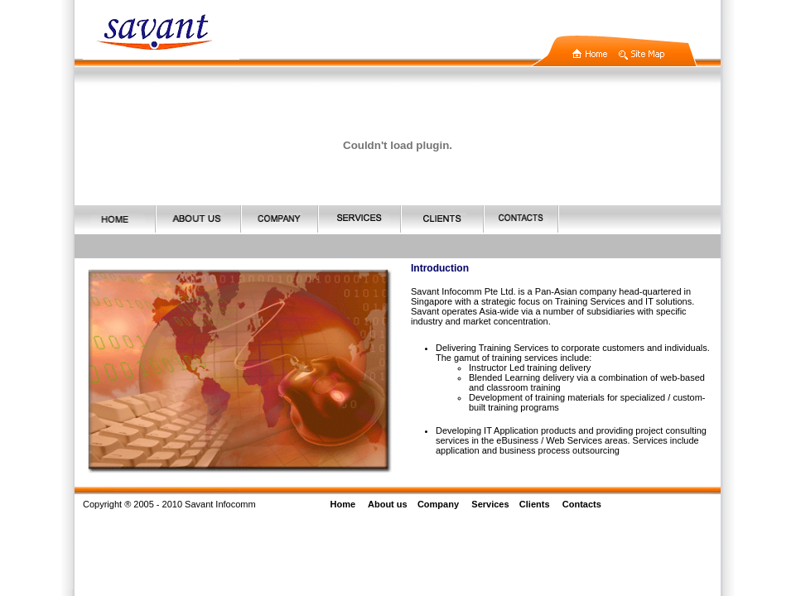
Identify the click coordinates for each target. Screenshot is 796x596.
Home (343, 504)
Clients (534, 504)
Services (490, 504)
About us (388, 504)
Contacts (581, 504)
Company (438, 504)
